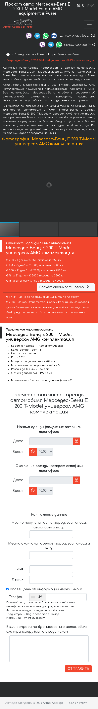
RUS (80, 6)
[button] (94, 185)
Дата (18, 441)
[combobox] (37, 597)
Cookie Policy (78, 703)
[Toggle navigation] (89, 24)
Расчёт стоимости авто (64, 287)
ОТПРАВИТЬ (78, 669)
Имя (20, 569)
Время (18, 452)
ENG (90, 6)
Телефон (16, 597)
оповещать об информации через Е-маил (44, 589)
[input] (51, 441)
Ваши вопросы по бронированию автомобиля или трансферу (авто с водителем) (46, 629)
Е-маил (17, 580)
